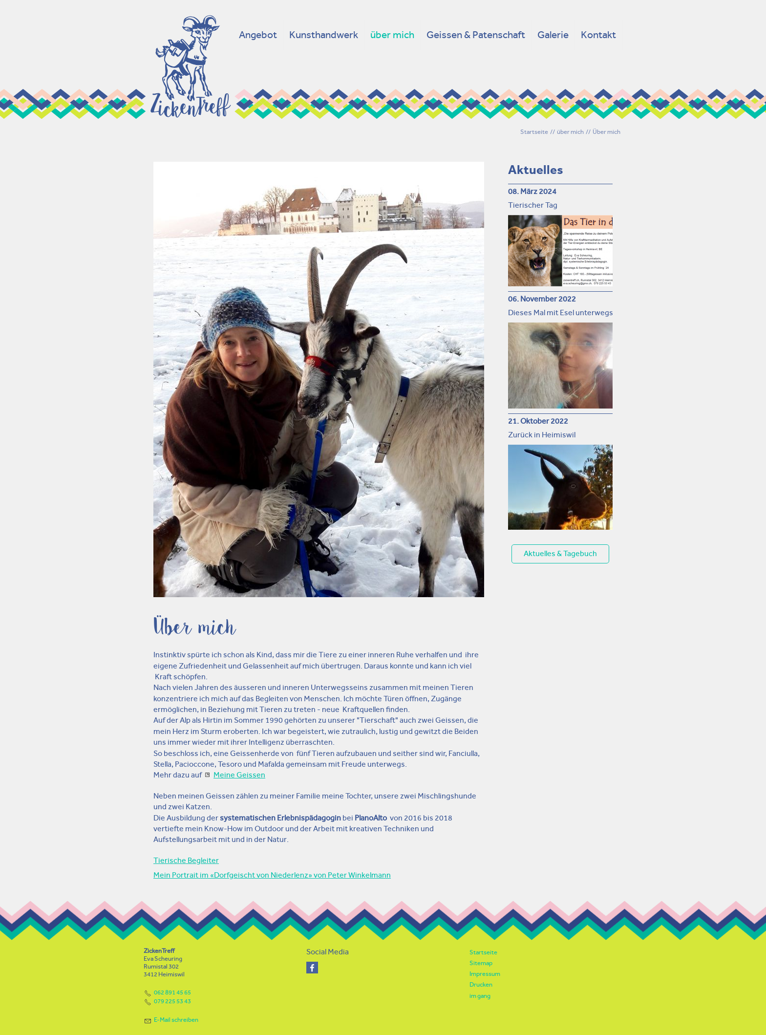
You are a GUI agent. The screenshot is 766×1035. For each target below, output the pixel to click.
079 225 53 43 (172, 1001)
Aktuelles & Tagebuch (560, 553)
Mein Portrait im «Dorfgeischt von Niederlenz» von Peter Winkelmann (272, 875)
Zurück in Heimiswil (541, 434)
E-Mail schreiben (176, 1019)
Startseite (483, 952)
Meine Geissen (239, 774)
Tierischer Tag (532, 205)
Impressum (484, 973)
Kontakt (598, 35)
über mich (392, 35)
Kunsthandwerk (323, 35)
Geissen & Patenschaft (475, 35)
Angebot (258, 35)
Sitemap (480, 963)
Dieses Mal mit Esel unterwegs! (561, 312)
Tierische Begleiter (186, 860)
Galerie (553, 35)
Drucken (480, 984)
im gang (479, 995)
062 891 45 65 (172, 992)
